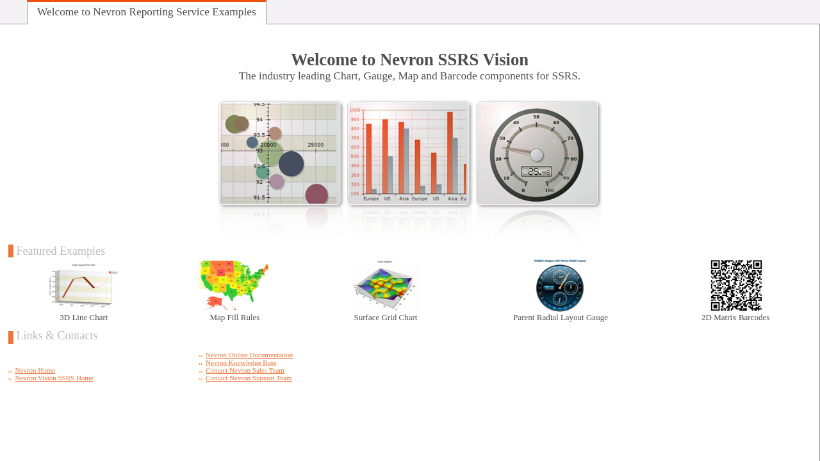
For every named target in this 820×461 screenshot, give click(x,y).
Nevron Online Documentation (249, 355)
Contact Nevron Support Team (248, 378)
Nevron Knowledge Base (241, 362)
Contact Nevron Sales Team (245, 370)
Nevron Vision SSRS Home (54, 378)
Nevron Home (35, 370)
